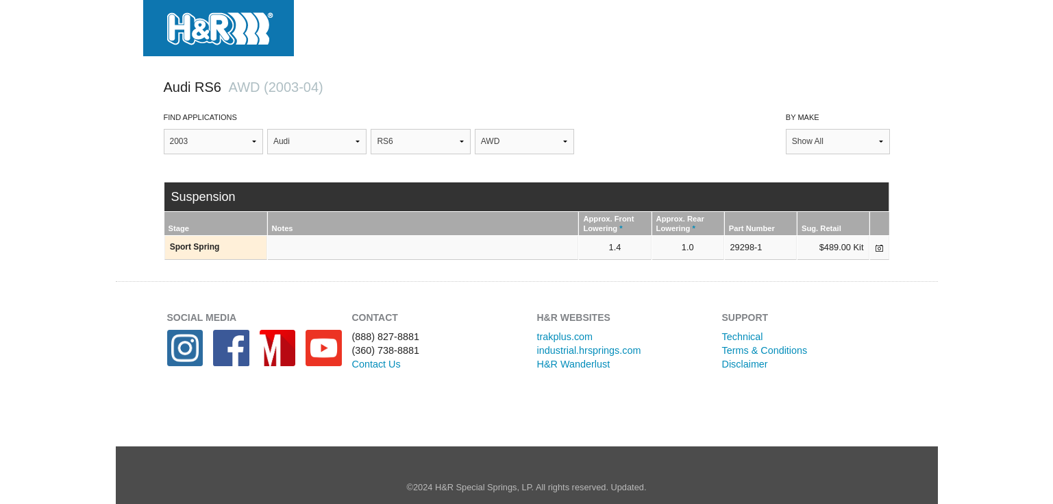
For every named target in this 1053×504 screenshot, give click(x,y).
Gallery (628, 26)
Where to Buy (724, 26)
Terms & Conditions (765, 350)
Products (351, 26)
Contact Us (376, 364)
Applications (451, 26)
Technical (742, 336)
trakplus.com (565, 336)
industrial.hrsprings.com (589, 350)
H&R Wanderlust (573, 364)
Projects (548, 26)
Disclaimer (745, 364)
